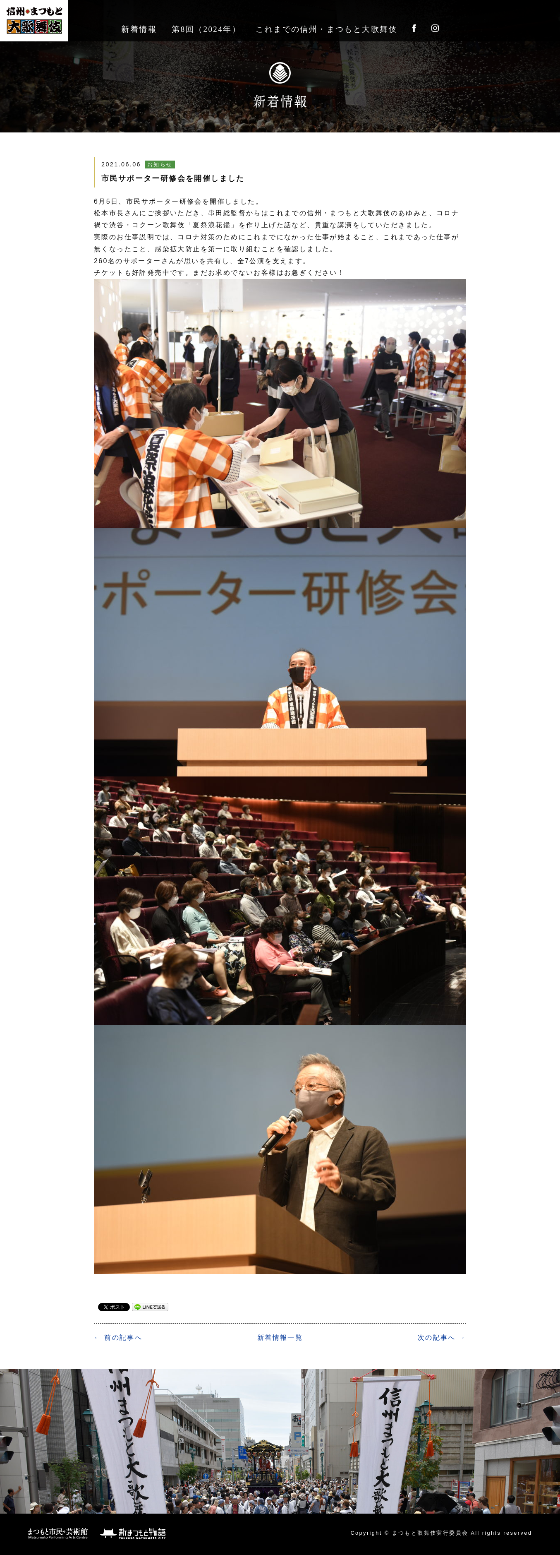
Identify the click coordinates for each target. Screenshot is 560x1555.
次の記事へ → (442, 1337)
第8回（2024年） (206, 29)
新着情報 (139, 29)
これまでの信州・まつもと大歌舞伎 (326, 29)
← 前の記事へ (118, 1337)
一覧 (280, 1337)
